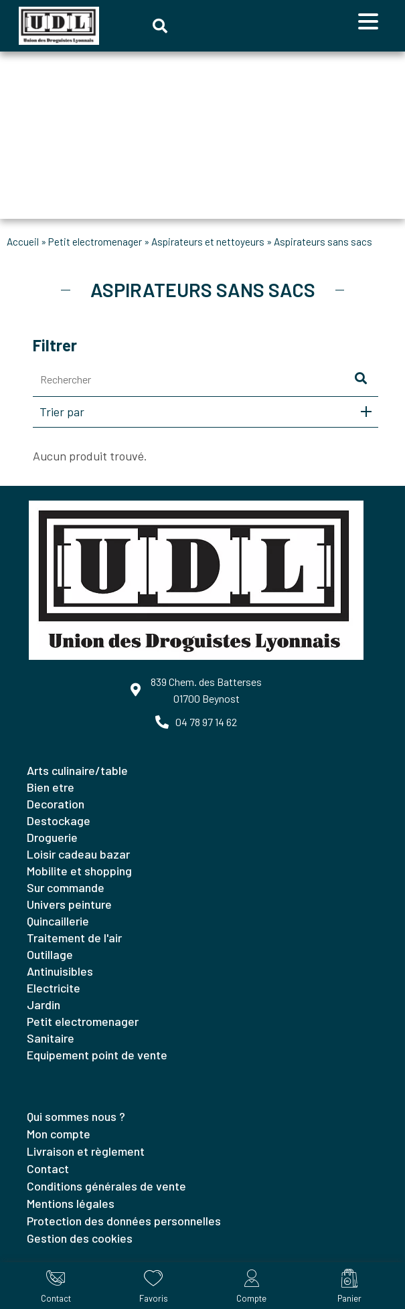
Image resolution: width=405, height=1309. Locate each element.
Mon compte (58, 1133)
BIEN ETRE (50, 787)
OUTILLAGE (50, 954)
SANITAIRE (50, 1038)
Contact (48, 1168)
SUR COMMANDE (65, 887)
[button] (160, 26)
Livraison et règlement (86, 1151)
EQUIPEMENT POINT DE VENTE (97, 1054)
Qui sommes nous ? (76, 1116)
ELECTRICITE (53, 987)
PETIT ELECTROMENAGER (95, 242)
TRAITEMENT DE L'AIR (74, 937)
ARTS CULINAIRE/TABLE (77, 770)
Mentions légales (70, 1203)
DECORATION (55, 803)
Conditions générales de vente (106, 1186)
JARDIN (43, 1004)
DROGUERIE (52, 837)
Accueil (23, 242)
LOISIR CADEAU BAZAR (78, 854)
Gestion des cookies (80, 1238)
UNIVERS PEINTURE (69, 904)
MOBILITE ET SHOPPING (79, 870)
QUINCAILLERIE (58, 920)
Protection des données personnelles (124, 1220)
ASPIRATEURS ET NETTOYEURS (207, 242)
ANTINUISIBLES (60, 971)
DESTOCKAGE (58, 820)
